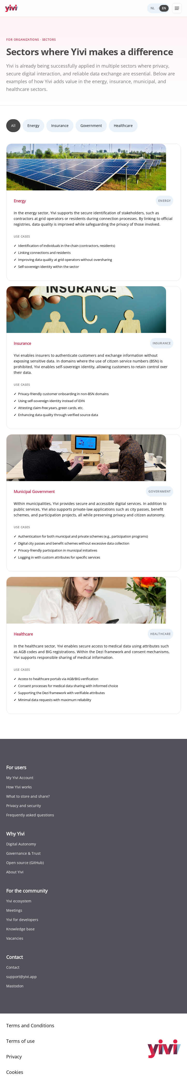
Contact (12, 967)
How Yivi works (19, 787)
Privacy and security (23, 805)
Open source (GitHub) (25, 862)
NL (153, 8)
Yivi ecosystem (18, 900)
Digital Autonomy (21, 843)
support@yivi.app (21, 976)
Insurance (60, 125)
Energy (33, 125)
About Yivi (15, 871)
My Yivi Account (19, 777)
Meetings (14, 910)
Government (91, 125)
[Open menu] (177, 8)
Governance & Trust (23, 853)
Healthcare (123, 125)
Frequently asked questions (30, 814)
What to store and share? (28, 796)
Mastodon (15, 985)
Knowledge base (20, 928)
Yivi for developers (22, 919)
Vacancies (14, 938)
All (13, 125)
